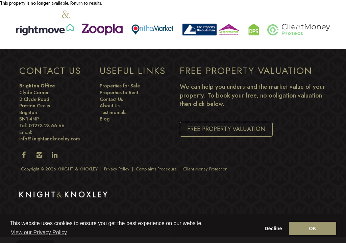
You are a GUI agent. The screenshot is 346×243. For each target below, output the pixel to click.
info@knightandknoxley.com (49, 138)
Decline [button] (273, 228)
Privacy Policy (116, 169)
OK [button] (312, 228)
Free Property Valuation (226, 129)
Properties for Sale (120, 85)
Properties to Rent (119, 92)
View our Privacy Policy (39, 232)
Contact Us (111, 99)
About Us (110, 105)
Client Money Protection (205, 169)
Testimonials (113, 112)
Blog (104, 118)
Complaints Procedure (156, 169)
